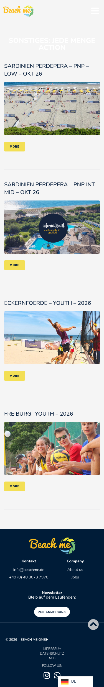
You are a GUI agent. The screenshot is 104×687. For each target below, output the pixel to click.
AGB (52, 658)
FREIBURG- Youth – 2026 (38, 414)
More (14, 146)
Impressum (52, 649)
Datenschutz (52, 653)
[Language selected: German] (75, 681)
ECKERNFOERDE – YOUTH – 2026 (47, 303)
